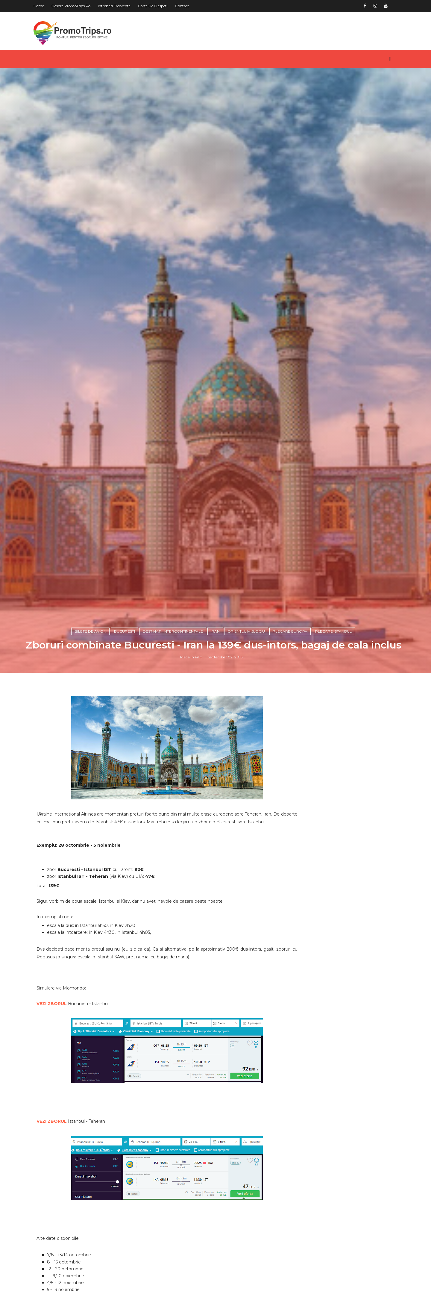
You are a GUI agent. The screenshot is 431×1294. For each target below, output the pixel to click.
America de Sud (321, 1248)
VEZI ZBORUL (58, 1183)
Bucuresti (126, 798)
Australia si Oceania (325, 1268)
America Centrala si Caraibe (335, 1228)
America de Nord (323, 1238)
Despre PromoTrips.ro (77, 6)
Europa (310, 1278)
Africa (308, 1218)
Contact (189, 6)
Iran (217, 798)
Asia (306, 1258)
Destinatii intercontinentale (175, 798)
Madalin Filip (193, 825)
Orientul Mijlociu (248, 798)
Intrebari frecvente (121, 6)
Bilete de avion (92, 798)
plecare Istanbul (335, 798)
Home (45, 6)
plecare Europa (291, 798)
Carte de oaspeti (159, 6)
